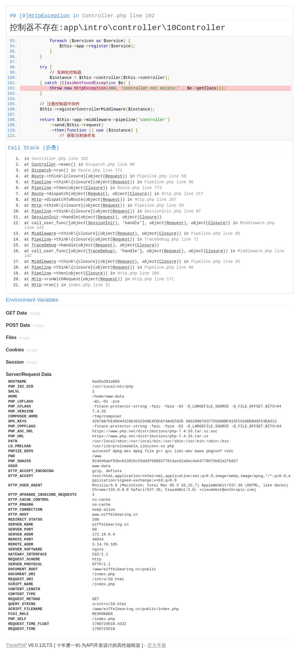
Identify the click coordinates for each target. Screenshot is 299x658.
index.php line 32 (89, 285)
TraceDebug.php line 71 (172, 239)
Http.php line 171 (153, 279)
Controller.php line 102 (118, 16)
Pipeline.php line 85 (215, 233)
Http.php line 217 (183, 193)
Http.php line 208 (138, 273)
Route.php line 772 (100, 170)
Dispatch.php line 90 (110, 164)
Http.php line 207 (155, 199)
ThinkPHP (16, 645)
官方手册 (156, 645)
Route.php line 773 (139, 188)
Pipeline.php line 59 (161, 176)
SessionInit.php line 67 (173, 211)
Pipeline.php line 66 (169, 182)
